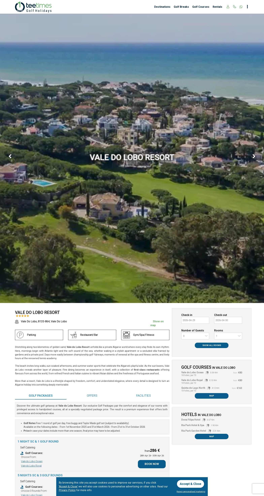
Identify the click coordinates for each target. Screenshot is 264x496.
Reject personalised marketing (191, 491)
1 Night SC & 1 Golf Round (38, 441)
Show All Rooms (211, 345)
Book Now (152, 464)
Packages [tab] (41, 395)
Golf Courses (200, 6)
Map (211, 396)
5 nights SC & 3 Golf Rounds (40, 475)
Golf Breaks (181, 6)
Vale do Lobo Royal (31, 465)
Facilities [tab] (143, 395)
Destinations (162, 6)
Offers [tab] (92, 395)
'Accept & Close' (68, 486)
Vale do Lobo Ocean (31, 461)
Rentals (217, 6)
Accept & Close (190, 484)
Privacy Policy (67, 490)
